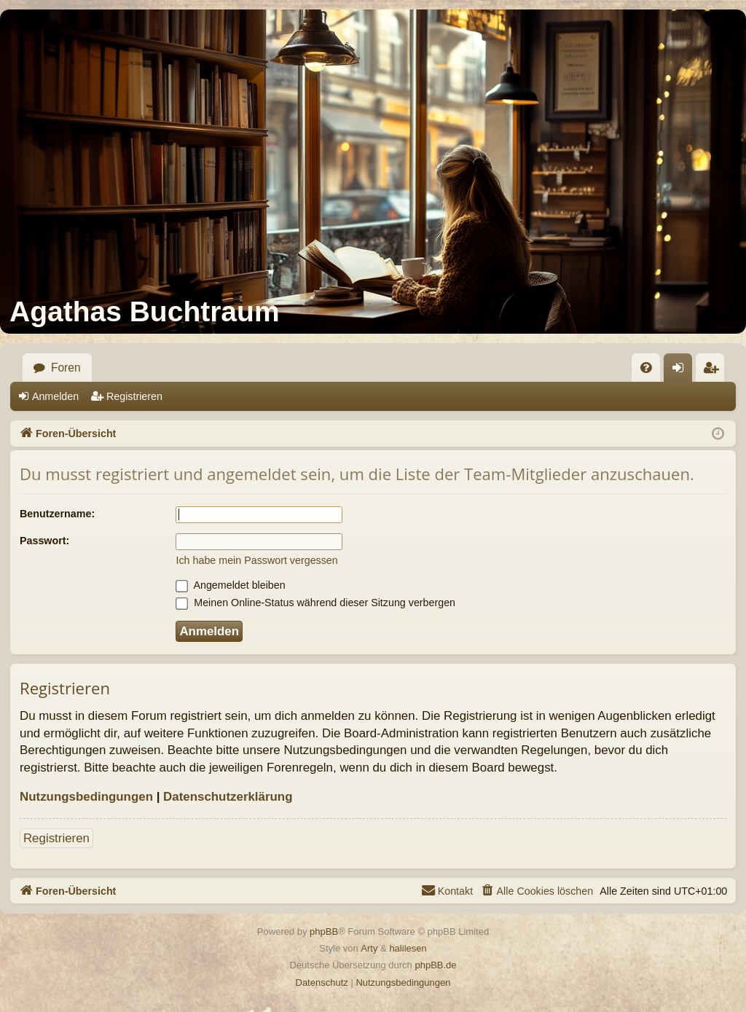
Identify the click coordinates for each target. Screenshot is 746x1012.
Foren (66, 367)
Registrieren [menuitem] (714, 371)
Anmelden (55, 396)
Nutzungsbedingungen (86, 797)
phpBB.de (435, 965)
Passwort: (44, 540)
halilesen (407, 948)
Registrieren (134, 396)
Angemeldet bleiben (230, 585)
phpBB (324, 931)
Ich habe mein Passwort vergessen (256, 560)
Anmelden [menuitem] (682, 371)
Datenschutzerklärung (227, 797)
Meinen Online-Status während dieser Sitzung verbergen (315, 602)
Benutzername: (57, 513)
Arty (369, 948)
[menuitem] (646, 367)
